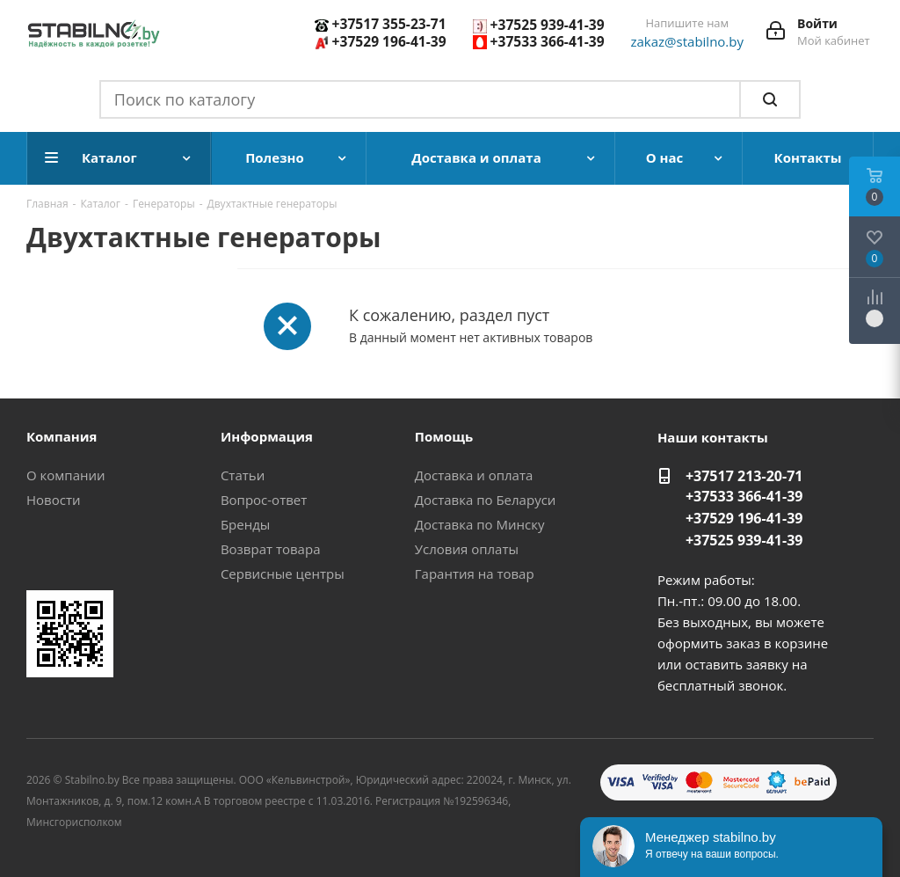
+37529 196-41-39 (389, 41)
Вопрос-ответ (264, 499)
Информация (267, 436)
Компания (62, 436)
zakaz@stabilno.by (687, 41)
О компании (65, 475)
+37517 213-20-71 (744, 476)
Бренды (245, 524)
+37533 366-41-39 (547, 41)
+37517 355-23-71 (389, 23)
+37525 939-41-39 (547, 24)
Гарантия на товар (474, 573)
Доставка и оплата (474, 475)
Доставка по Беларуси (485, 499)
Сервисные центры (283, 573)
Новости (53, 499)
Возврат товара (271, 549)
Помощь (444, 436)
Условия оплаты (467, 549)
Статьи (243, 475)
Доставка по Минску (480, 524)
